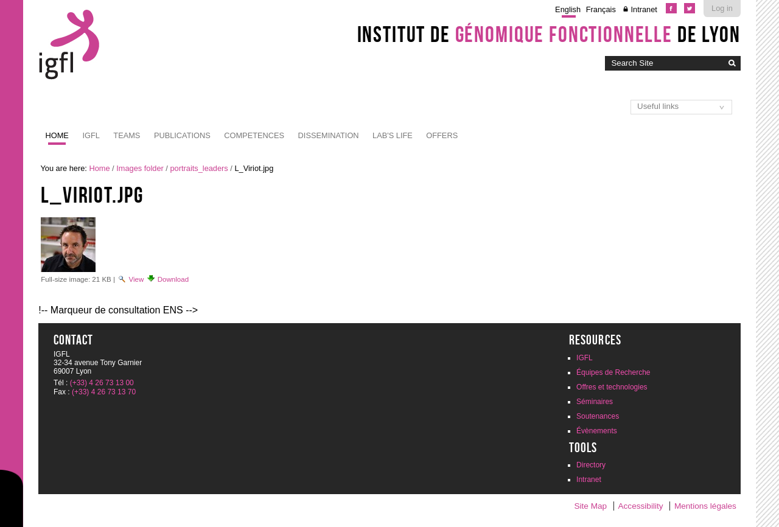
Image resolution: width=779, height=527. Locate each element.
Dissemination (328, 135)
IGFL (90, 135)
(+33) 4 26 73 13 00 (102, 383)
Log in (722, 8)
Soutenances (597, 416)
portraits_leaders (199, 168)
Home (57, 135)
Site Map (590, 506)
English (568, 9)
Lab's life (392, 135)
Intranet (644, 9)
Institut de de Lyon (549, 34)
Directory (591, 465)
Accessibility (640, 506)
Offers (442, 135)
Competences (254, 135)
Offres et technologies (612, 387)
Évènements (596, 431)
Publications (182, 135)
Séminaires (594, 401)
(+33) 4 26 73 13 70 (104, 392)
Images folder (140, 168)
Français (601, 9)
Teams (126, 135)
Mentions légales (705, 506)
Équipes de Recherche (613, 372)
